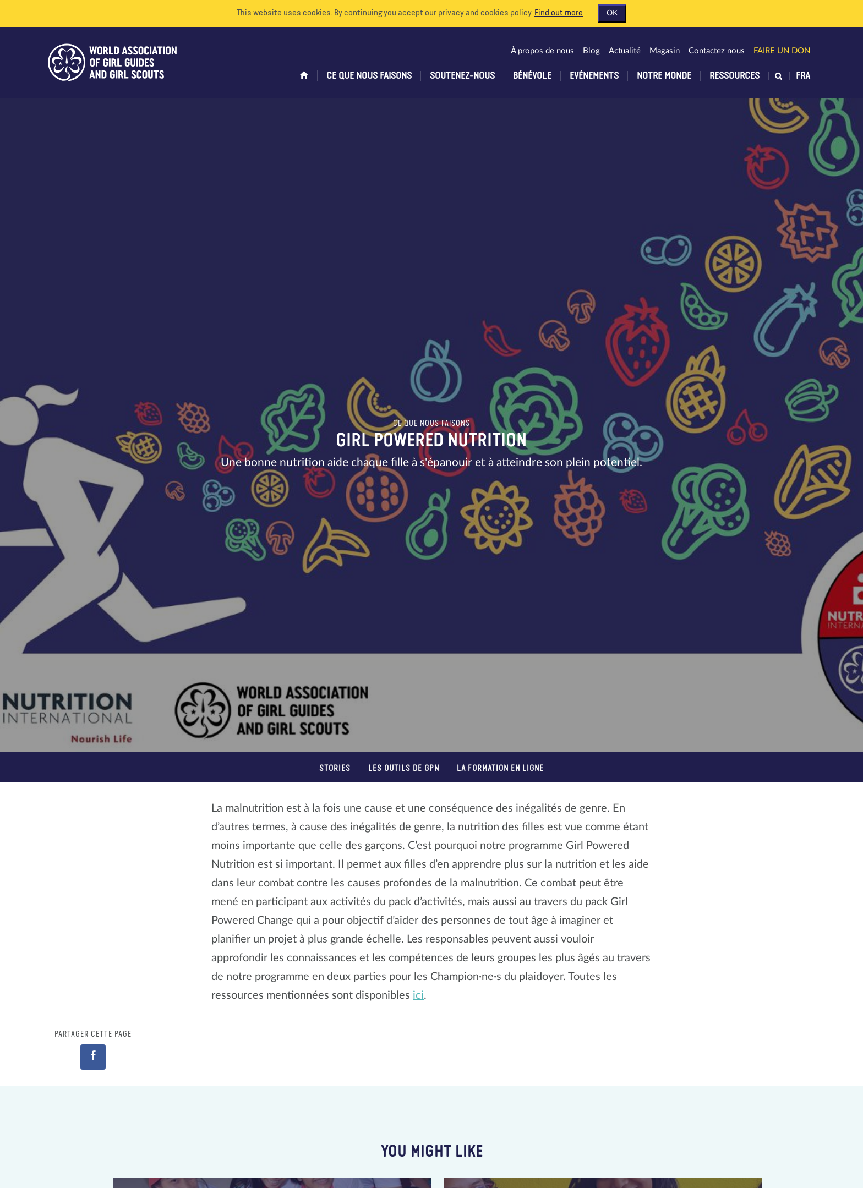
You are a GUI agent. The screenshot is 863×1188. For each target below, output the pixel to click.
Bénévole (532, 76)
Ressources (734, 76)
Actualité (625, 51)
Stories (335, 768)
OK (612, 13)
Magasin (664, 51)
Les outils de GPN (403, 768)
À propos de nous (542, 51)
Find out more (558, 13)
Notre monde (664, 76)
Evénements (594, 76)
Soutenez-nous (462, 76)
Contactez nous (717, 51)
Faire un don (781, 51)
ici (418, 995)
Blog (591, 51)
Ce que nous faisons (369, 76)
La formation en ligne (500, 768)
